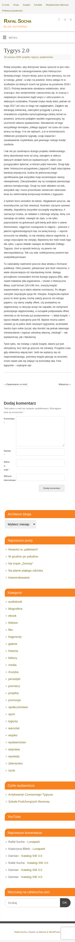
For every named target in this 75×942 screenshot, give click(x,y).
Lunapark (33, 841)
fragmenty (15, 636)
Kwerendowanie (19, 577)
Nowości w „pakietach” (23, 549)
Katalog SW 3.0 (31, 855)
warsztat (14, 728)
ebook (12, 615)
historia (13, 651)
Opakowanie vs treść (15, 384)
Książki (26, 5)
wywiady (14, 756)
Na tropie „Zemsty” (20, 563)
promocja (14, 700)
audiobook (15, 601)
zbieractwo (15, 763)
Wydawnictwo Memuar (57, 5)
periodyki (14, 679)
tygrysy (34, 57)
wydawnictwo (46, 57)
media (12, 665)
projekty (26, 57)
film (10, 629)
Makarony (65, 384)
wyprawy (14, 749)
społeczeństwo (18, 707)
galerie (12, 643)
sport (11, 714)
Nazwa (7, 453)
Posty (16, 5)
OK (63, 902)
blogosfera (15, 608)
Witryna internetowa (7, 478)
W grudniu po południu (23, 556)
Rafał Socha (17, 21)
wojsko (13, 735)
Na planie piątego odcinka (25, 570)
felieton (13, 622)
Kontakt (38, 5)
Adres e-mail (7, 466)
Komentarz (7, 420)
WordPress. (55, 932)
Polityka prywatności (12, 10)
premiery (14, 686)
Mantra (42, 932)
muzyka (13, 672)
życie (11, 770)
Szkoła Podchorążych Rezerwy (29, 801)
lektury (12, 658)
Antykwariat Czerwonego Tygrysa (30, 794)
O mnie (5, 5)
